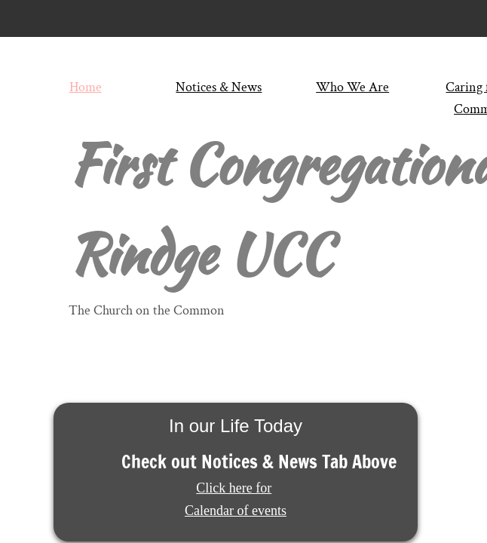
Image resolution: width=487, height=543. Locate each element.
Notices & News (219, 87)
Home (85, 87)
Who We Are (352, 87)
